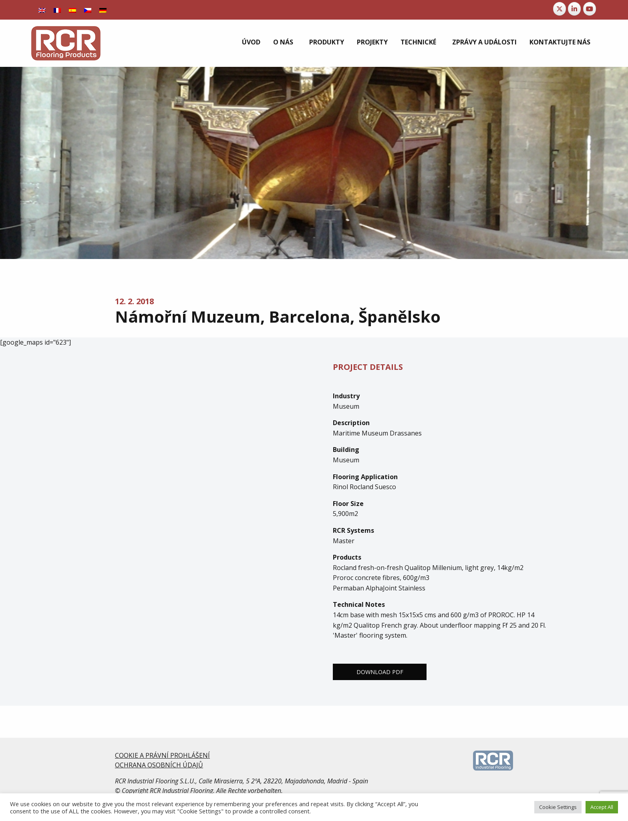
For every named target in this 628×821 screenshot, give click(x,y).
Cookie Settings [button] (558, 807)
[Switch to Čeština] (87, 9)
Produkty (326, 42)
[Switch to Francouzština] (57, 9)
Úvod (251, 42)
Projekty (372, 42)
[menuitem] (251, 42)
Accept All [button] (601, 807)
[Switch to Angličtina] (42, 9)
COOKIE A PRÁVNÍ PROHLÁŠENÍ (162, 755)
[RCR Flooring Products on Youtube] (589, 9)
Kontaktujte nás (559, 42)
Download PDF (379, 672)
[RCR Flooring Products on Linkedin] (574, 9)
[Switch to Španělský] (72, 9)
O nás (283, 42)
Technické (418, 42)
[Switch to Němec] (103, 9)
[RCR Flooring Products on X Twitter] (559, 9)
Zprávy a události (484, 42)
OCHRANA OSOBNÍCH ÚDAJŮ (159, 765)
